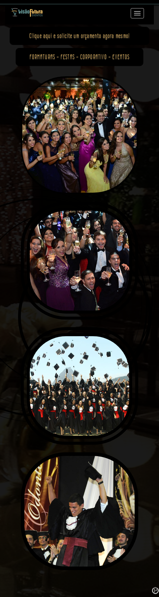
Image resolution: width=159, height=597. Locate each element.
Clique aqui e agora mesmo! (79, 35)
